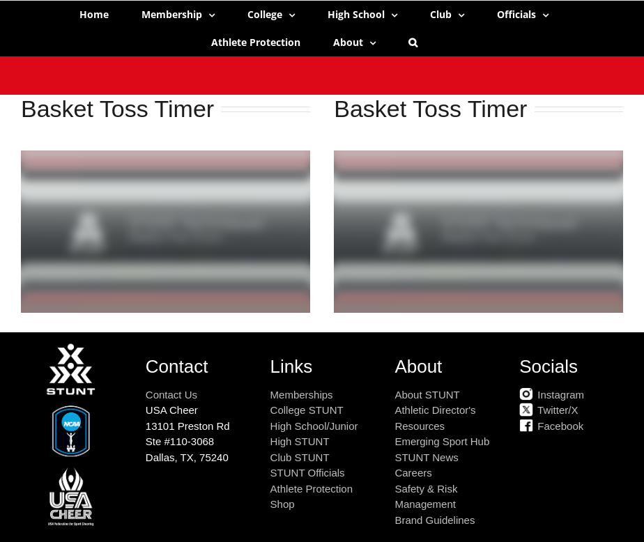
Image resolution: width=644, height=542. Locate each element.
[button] (413, 42)
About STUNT (426, 395)
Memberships (301, 395)
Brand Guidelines (434, 520)
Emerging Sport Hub (441, 441)
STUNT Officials (307, 473)
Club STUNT (300, 457)
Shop (282, 504)
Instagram (551, 395)
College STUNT (307, 410)
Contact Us (171, 395)
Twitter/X (548, 410)
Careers (412, 473)
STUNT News (426, 457)
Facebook (551, 426)
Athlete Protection (311, 489)
